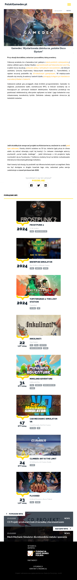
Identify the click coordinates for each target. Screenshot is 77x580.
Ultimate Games (44, 265)
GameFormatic (35, 425)
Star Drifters (34, 265)
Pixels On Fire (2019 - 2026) (53, 573)
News (68, 10)
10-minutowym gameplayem (44, 73)
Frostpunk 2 (37, 225)
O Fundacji (38, 566)
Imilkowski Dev (35, 382)
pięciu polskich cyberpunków (57, 62)
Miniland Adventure (41, 379)
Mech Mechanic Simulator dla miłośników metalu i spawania (26, 528)
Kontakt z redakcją (38, 569)
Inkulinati (35, 339)
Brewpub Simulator (41, 262)
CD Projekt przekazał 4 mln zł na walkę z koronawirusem (25, 513)
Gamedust (33, 305)
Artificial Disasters (36, 499)
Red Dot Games (45, 425)
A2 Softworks (34, 462)
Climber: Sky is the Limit (43, 458)
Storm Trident (47, 499)
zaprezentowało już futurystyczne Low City (52, 65)
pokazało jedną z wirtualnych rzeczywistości (43, 68)
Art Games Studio (45, 462)
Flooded (35, 496)
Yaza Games (34, 342)
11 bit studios (34, 228)
